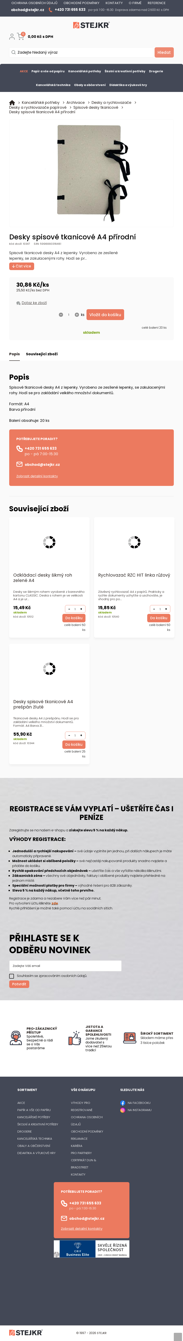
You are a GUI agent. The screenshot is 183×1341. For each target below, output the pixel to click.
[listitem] (157, 1041)
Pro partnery (81, 1153)
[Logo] (91, 26)
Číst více (21, 266)
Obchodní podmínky (87, 1132)
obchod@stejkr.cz (42, 464)
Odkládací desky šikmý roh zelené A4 (42, 578)
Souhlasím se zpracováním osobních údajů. (52, 976)
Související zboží (42, 354)
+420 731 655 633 (41, 448)
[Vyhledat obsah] (163, 52)
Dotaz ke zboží (34, 302)
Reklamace (79, 1139)
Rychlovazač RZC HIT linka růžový (126, 578)
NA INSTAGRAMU (140, 1110)
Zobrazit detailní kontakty (37, 476)
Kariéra (76, 1146)
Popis (14, 354)
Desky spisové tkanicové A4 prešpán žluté (43, 704)
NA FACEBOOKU (139, 1103)
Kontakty (78, 1175)
